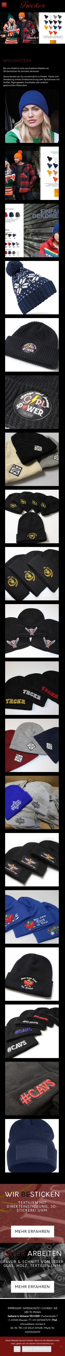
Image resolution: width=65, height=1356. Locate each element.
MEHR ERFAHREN (36, 1349)
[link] (32, 34)
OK (17, 1349)
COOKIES (47, 1308)
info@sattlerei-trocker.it (32, 1324)
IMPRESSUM (14, 1308)
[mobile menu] (4, 4)
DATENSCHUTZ (31, 1308)
